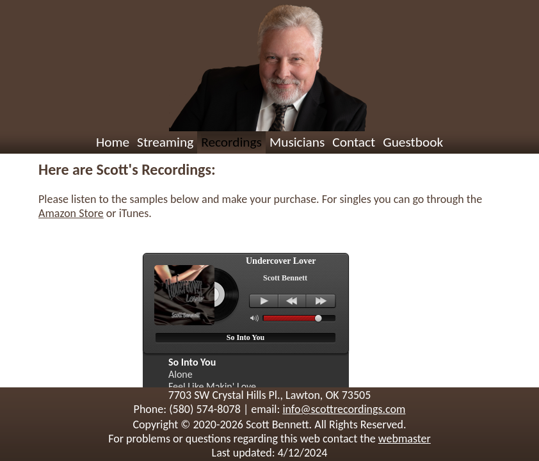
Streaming (165, 142)
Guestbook (413, 142)
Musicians (297, 142)
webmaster (404, 439)
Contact (353, 142)
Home (112, 142)
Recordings (231, 142)
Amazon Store (71, 213)
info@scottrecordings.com (343, 409)
